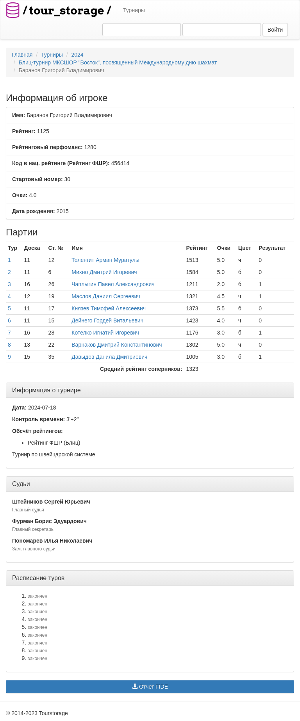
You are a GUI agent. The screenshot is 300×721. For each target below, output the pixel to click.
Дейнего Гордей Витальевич (107, 320)
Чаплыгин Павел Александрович (112, 284)
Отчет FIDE (150, 687)
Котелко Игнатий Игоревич (105, 332)
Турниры (134, 10)
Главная (22, 55)
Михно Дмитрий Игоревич (104, 272)
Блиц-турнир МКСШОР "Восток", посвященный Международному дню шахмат (118, 62)
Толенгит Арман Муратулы (105, 260)
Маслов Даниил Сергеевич (105, 296)
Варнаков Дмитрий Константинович (116, 345)
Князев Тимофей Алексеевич (108, 308)
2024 (77, 55)
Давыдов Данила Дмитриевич (109, 357)
